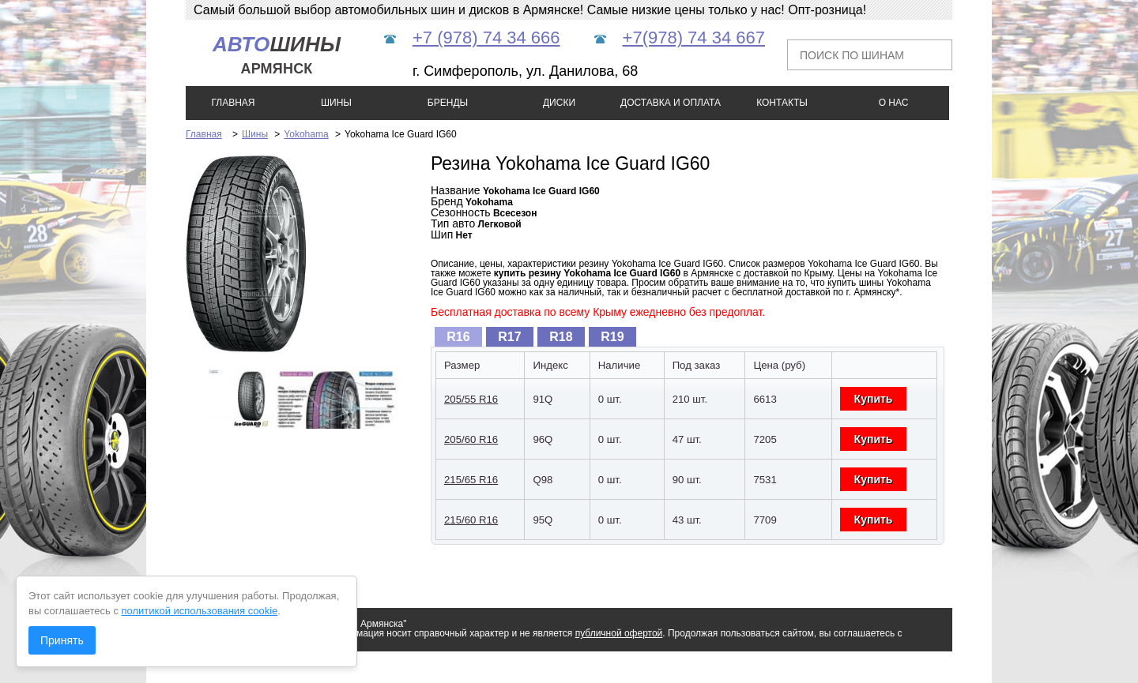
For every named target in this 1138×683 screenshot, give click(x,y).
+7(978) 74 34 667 (694, 37)
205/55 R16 (471, 399)
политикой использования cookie (200, 611)
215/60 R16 (471, 520)
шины (277, 55)
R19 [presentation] (612, 336)
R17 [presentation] (509, 336)
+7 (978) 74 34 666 (486, 37)
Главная (204, 134)
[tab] (458, 337)
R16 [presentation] (458, 336)
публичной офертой (619, 633)
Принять (62, 640)
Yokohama (306, 134)
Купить (873, 398)
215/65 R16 (471, 480)
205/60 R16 (471, 439)
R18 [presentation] (560, 336)
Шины (255, 134)
